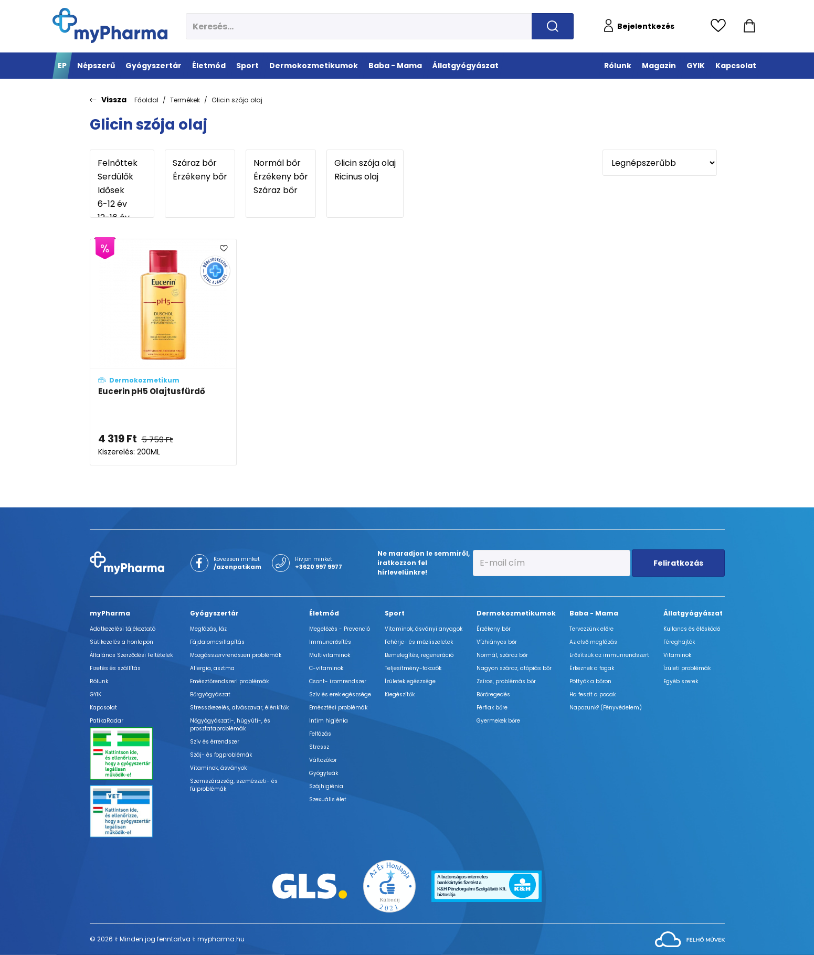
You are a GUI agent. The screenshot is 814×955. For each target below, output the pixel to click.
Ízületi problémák (687, 668)
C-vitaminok (326, 668)
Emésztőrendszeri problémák (229, 681)
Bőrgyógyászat (210, 694)
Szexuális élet (327, 799)
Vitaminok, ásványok (218, 768)
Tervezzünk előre (591, 629)
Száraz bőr (200, 163)
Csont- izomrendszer (337, 681)
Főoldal (146, 100)
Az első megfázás (593, 642)
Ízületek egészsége (410, 681)
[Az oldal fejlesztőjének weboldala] (690, 938)
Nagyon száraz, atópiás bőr (514, 668)
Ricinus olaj (365, 177)
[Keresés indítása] (553, 26)
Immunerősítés (330, 642)
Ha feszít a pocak (592, 694)
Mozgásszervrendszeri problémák (235, 655)
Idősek (122, 190)
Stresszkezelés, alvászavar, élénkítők (239, 708)
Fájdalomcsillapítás (217, 642)
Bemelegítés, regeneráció (419, 655)
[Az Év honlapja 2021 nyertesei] (389, 885)
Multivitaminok (329, 655)
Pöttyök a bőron (590, 681)
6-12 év (122, 204)
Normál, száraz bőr (502, 655)
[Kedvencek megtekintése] (720, 26)
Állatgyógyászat (693, 613)
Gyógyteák (323, 773)
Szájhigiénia (326, 786)
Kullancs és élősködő (691, 629)
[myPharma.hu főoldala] (109, 25)
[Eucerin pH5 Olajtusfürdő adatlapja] (163, 352)
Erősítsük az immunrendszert (609, 655)
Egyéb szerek (680, 681)
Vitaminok (677, 655)
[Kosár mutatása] (749, 26)
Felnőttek (122, 163)
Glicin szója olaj (237, 100)
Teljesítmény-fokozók (413, 668)
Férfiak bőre (492, 708)
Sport (395, 613)
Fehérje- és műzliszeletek (419, 642)
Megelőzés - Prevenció (339, 629)
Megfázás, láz (208, 629)
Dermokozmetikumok (516, 613)
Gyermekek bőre (498, 721)
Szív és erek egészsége (340, 694)
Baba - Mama (593, 613)
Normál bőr (280, 163)
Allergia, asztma (212, 668)
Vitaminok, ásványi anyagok (423, 629)
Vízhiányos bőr (497, 642)
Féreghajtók (679, 642)
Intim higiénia (328, 721)
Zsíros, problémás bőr (506, 681)
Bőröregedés (493, 694)
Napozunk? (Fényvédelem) (605, 708)
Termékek (185, 100)
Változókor (323, 760)
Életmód (324, 613)
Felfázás (320, 734)
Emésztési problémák (338, 708)
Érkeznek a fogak (591, 668)
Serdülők (122, 177)
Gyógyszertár (214, 613)
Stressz (319, 747)
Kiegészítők (400, 694)
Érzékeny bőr (200, 177)
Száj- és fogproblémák (221, 755)
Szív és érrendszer (214, 742)
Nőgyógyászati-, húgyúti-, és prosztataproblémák (230, 725)
